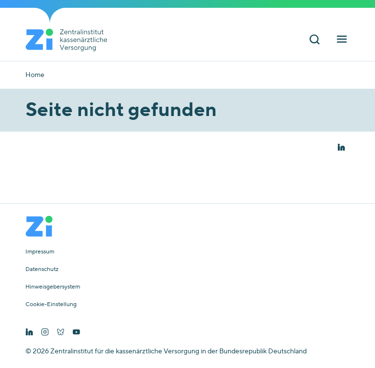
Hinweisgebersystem (52, 287)
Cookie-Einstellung (51, 305)
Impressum (39, 252)
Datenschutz (42, 269)
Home (34, 75)
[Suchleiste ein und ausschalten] (314, 41)
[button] (341, 147)
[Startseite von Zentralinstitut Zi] (70, 40)
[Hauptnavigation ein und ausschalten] (342, 41)
